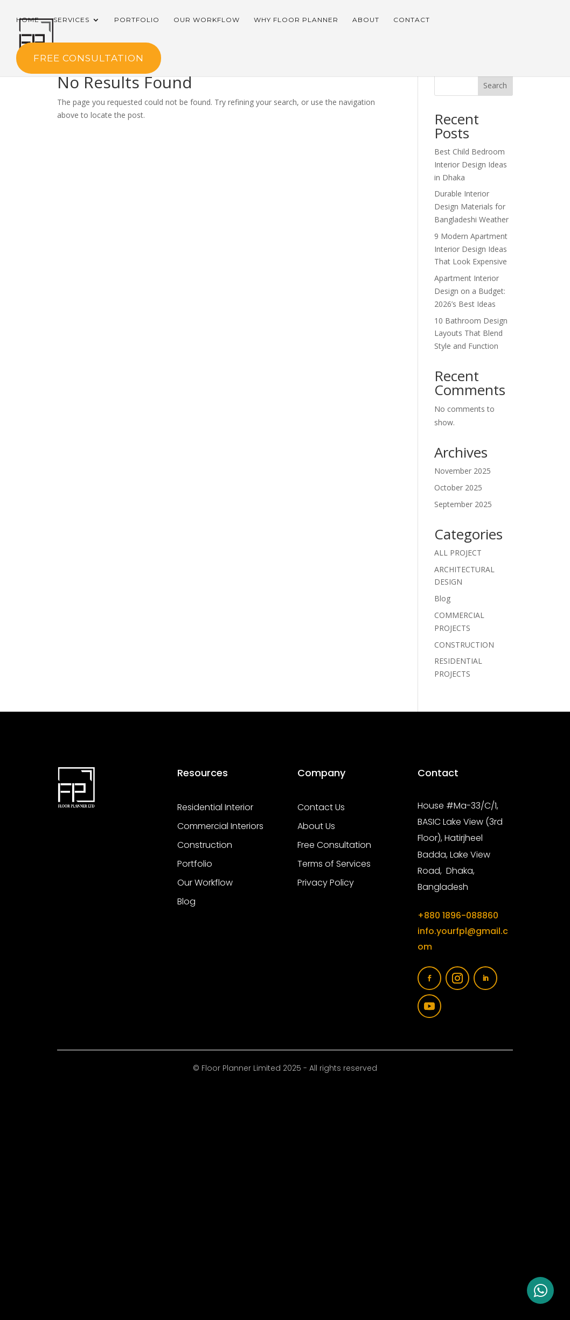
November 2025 (462, 471)
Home (27, 20)
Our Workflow (206, 20)
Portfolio (136, 20)
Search (495, 85)
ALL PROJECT (458, 552)
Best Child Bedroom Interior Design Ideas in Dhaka (470, 164)
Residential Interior (215, 807)
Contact (411, 20)
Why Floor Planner (296, 20)
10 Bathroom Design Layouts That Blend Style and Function (471, 333)
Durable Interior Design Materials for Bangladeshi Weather (471, 206)
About (365, 20)
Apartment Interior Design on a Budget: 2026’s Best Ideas (469, 291)
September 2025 (463, 504)
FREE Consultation (88, 58)
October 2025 (458, 487)
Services (71, 20)
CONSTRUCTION (464, 645)
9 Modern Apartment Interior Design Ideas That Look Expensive (471, 249)
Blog (442, 598)
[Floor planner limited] (285, 1200)
